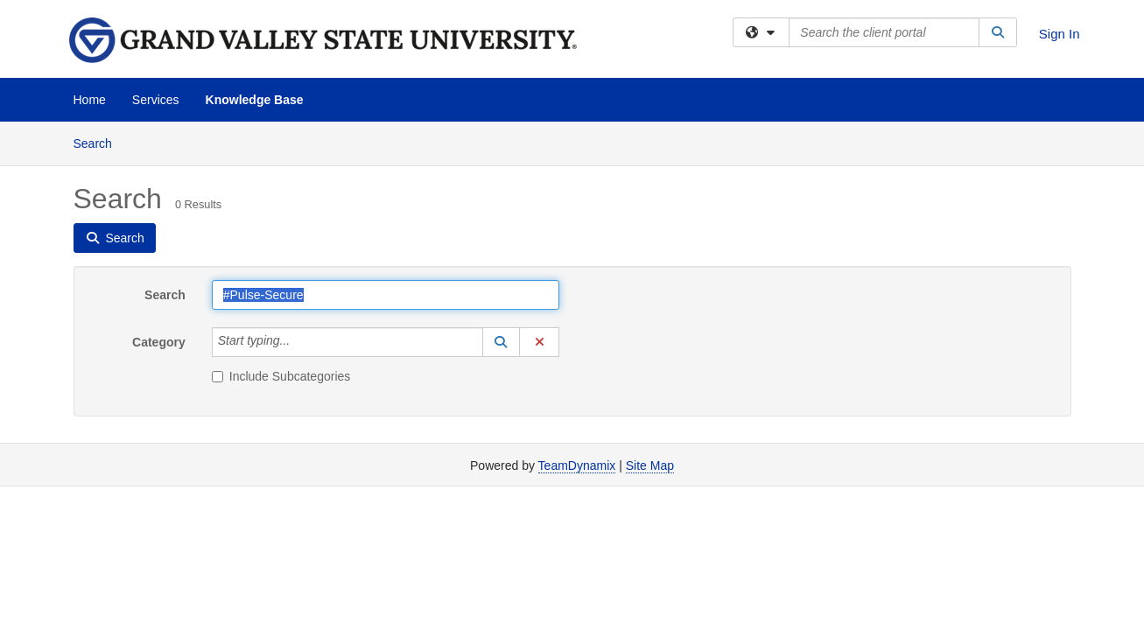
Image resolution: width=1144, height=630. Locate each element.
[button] (501, 342)
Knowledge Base (255, 100)
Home (90, 100)
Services (155, 100)
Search (99, 142)
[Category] (299, 342)
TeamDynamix (577, 465)
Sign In (1059, 33)
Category (159, 342)
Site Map (650, 465)
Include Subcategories (281, 376)
